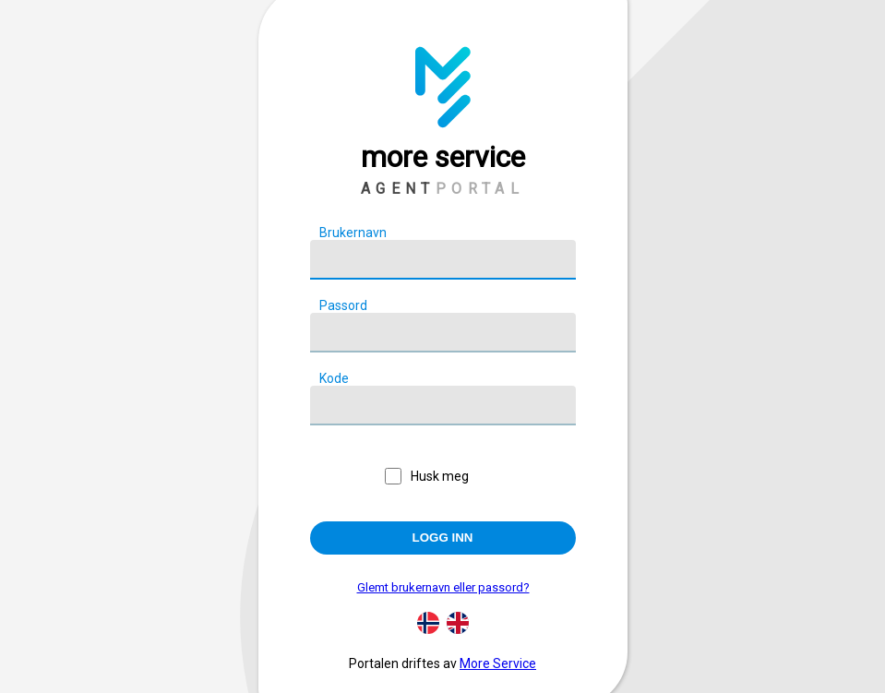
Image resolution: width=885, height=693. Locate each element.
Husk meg (440, 476)
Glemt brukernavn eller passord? (443, 587)
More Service (498, 663)
